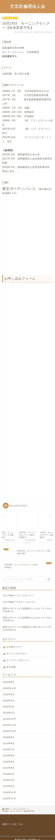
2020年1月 (9, 710)
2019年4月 (9, 765)
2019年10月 (9, 728)
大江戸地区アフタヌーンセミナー (19, 599)
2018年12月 (9, 789)
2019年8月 (9, 740)
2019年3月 (9, 771)
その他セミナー (14, 644)
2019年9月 (9, 734)
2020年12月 (9, 685)
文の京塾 (11, 664)
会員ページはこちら (12, 821)
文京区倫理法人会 (27, 6)
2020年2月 (9, 704)
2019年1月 (9, 783)
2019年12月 (9, 716)
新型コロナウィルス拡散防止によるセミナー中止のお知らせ (27, 607)
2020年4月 (9, 691)
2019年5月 (9, 759)
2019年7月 (9, 746)
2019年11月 (9, 722)
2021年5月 (9, 679)
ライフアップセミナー (18, 657)
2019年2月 (9, 777)
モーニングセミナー (10, 18)
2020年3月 (9, 697)
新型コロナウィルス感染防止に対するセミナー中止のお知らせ (27, 625)
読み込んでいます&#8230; (27, 384)
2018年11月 (9, 795)
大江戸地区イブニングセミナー (18, 593)
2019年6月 (9, 753)
